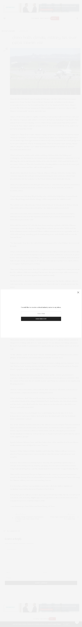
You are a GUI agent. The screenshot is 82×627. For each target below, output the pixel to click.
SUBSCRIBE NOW (41, 319)
